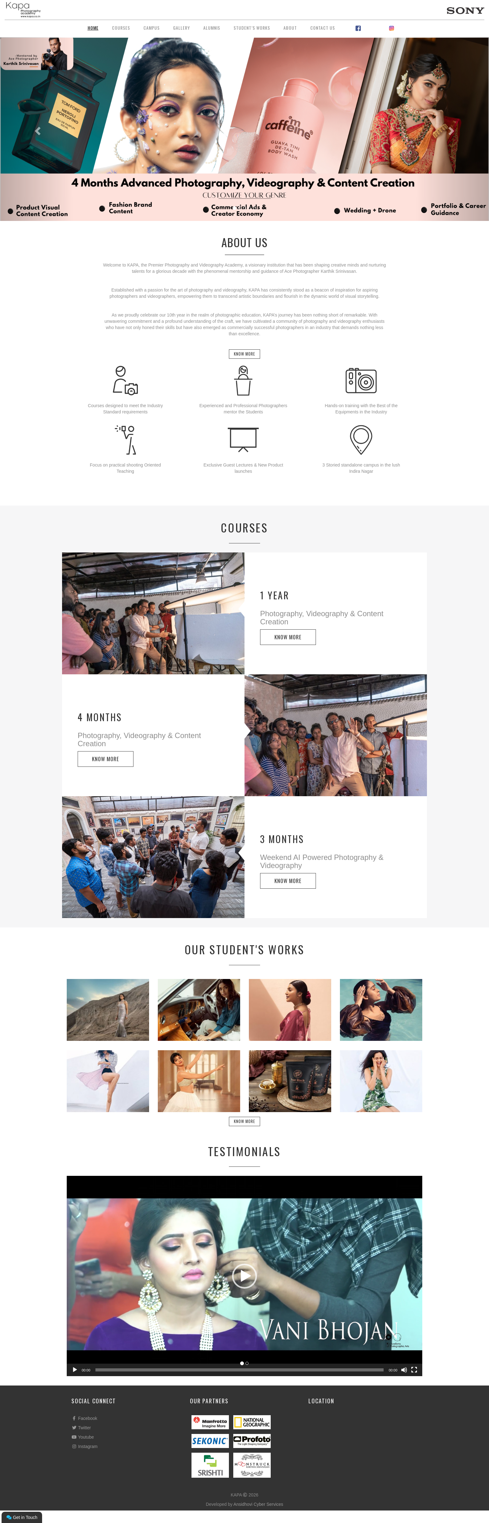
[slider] (239, 1382)
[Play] (75, 1382)
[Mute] (404, 1382)
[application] (244, 1288)
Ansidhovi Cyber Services (258, 1516)
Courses (121, 27)
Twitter (81, 1440)
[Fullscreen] (414, 1382)
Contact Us (322, 27)
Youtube (82, 1449)
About (290, 27)
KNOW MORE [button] (288, 643)
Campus (151, 27)
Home (93, 27)
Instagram (84, 1458)
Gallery (181, 27)
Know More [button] (244, 357)
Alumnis (211, 27)
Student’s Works (252, 27)
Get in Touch (21, 1517)
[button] (244, 1288)
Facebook (84, 1430)
